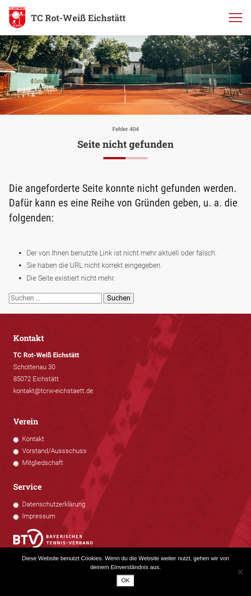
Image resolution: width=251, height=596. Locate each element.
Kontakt (33, 439)
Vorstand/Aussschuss (54, 451)
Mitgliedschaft (42, 463)
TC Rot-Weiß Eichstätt (67, 17)
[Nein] (240, 571)
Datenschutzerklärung (53, 504)
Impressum (38, 516)
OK (126, 580)
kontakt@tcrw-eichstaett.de (53, 391)
